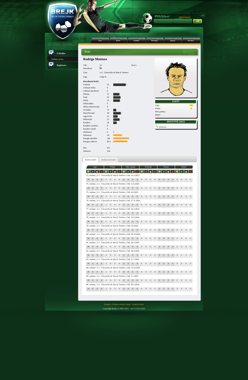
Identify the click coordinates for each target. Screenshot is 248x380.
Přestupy (154, 40)
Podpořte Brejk (138, 304)
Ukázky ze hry (57, 59)
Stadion (136, 40)
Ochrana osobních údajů (121, 304)
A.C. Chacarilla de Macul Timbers (111, 175)
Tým (100, 40)
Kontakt (107, 304)
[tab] (91, 159)
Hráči (118, 40)
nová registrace (185, 17)
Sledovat (162, 127)
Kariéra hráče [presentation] (90, 159)
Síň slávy (191, 40)
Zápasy (172, 40)
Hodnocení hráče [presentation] (108, 159)
